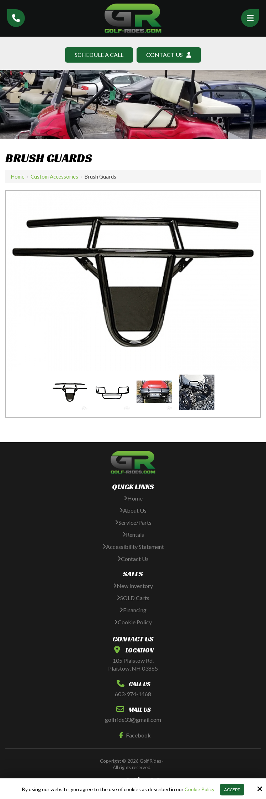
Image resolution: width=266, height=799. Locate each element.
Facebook (133, 735)
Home (18, 176)
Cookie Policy (199, 789)
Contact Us (168, 54)
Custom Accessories (54, 176)
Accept (232, 789)
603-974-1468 (133, 693)
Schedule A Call (99, 54)
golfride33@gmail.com (133, 719)
